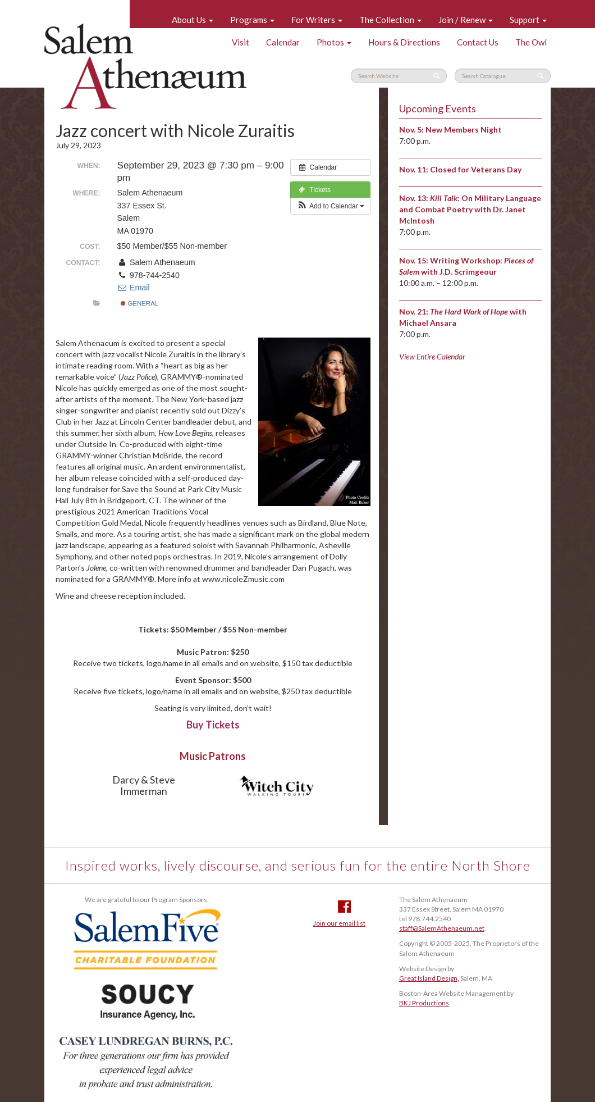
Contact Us (477, 42)
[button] (330, 206)
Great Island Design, (429, 978)
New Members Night (463, 129)
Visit (240, 42)
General (139, 303)
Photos (334, 42)
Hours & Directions (404, 42)
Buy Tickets (213, 724)
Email (133, 287)
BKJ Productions (424, 1003)
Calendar (283, 42)
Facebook (344, 906)
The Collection (390, 20)
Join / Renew (465, 20)
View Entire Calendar (432, 356)
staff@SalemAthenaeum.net (441, 928)
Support (528, 20)
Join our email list (339, 923)
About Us (192, 20)
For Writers (316, 20)
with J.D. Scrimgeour (459, 271)
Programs (252, 20)
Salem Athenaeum (145, 66)
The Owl (531, 42)
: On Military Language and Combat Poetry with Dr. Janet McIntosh (470, 209)
